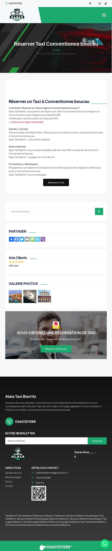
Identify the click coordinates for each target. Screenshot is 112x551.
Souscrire (97, 440)
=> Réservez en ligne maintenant (26, 121)
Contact (9, 486)
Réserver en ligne (13, 477)
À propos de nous (13, 472)
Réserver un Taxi (56, 182)
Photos (8, 481)
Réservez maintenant (56, 348)
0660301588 (41, 477)
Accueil (56, 50)
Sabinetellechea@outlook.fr (50, 472)
